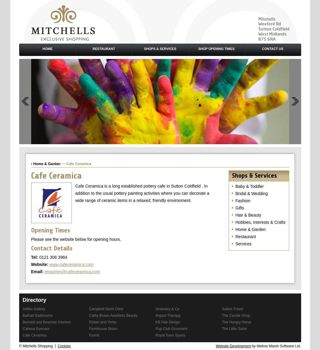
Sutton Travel (232, 309)
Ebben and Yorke (102, 322)
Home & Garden (47, 164)
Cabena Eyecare (36, 329)
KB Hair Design (168, 322)
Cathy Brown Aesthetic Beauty (113, 316)
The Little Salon (234, 329)
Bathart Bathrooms (38, 316)
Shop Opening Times (216, 49)
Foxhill (94, 335)
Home (48, 49)
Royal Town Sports (171, 335)
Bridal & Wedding (252, 193)
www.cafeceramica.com (71, 264)
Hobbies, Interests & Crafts (261, 222)
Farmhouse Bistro (103, 329)
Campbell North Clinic (106, 309)
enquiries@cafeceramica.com (72, 271)
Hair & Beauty (248, 215)
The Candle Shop (236, 316)
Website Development (233, 346)
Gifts (240, 208)
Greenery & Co (168, 309)
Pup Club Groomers (171, 329)
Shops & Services (160, 49)
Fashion (243, 200)
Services (244, 243)
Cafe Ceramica (35, 335)
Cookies (64, 346)
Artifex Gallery (34, 309)
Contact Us (272, 49)
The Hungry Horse (236, 322)
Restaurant (104, 49)
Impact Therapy (168, 316)
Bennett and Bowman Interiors (47, 322)
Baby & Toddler (250, 186)
